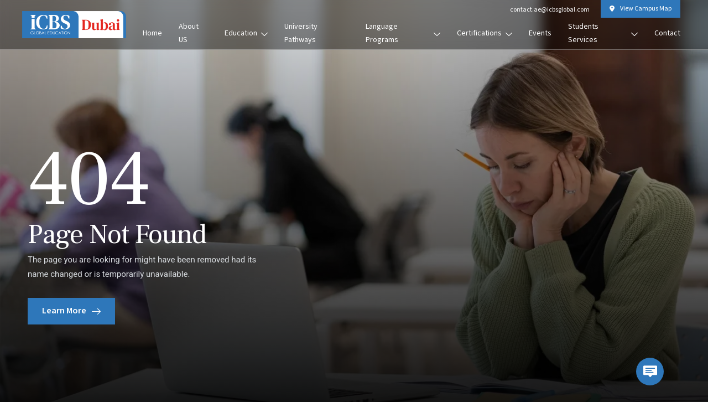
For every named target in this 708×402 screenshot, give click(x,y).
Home (152, 33)
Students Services (603, 33)
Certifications (484, 33)
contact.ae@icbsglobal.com (550, 10)
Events (540, 33)
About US (189, 33)
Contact (667, 33)
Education (246, 33)
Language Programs (403, 33)
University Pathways (300, 33)
